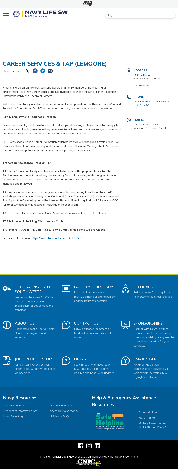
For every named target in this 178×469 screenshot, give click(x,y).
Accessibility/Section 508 (65, 411)
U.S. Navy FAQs (60, 416)
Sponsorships (148, 323)
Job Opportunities (34, 358)
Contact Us (86, 323)
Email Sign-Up (148, 358)
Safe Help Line (148, 412)
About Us (25, 323)
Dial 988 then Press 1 (153, 427)
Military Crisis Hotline (152, 423)
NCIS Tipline (147, 417)
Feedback (143, 286)
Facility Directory (93, 286)
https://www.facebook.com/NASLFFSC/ (57, 238)
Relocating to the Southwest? (34, 289)
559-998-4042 (142, 105)
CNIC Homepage (13, 405)
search (110, 15)
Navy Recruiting (13, 416)
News (80, 358)
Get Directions (141, 85)
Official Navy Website (63, 405)
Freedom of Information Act (20, 411)
